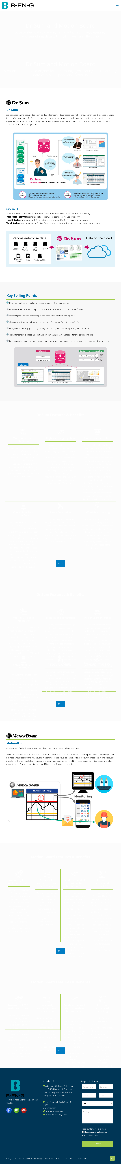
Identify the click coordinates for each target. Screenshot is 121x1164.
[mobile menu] (117, 5)
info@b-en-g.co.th (59, 1114)
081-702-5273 (49, 1108)
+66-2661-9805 (56, 1101)
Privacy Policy (82, 1158)
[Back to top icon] (112, 1158)
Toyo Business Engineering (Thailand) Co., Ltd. (37, 1158)
